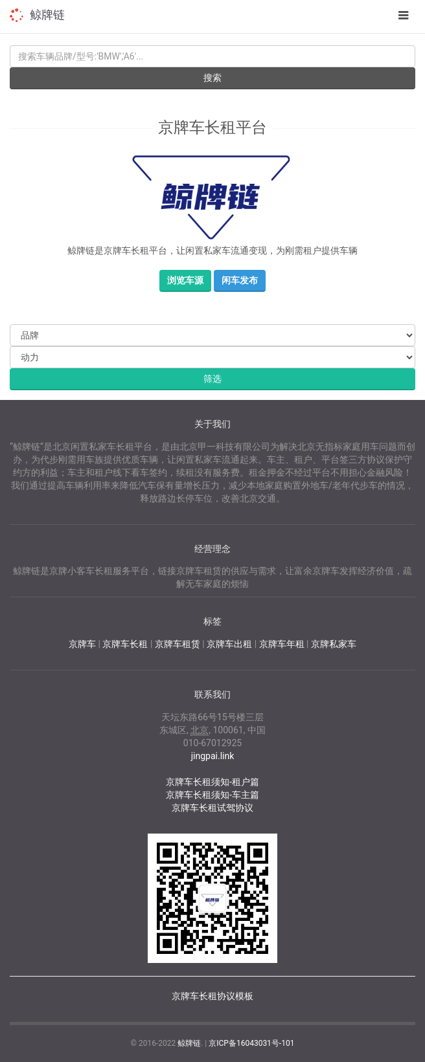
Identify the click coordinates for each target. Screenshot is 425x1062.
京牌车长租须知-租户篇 (212, 782)
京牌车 (82, 644)
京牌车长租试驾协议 (212, 807)
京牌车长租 (125, 644)
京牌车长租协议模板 (212, 996)
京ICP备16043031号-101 (251, 1043)
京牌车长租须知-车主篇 (212, 795)
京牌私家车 (333, 644)
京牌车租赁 (177, 644)
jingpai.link (213, 756)
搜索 (212, 77)
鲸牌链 (47, 14)
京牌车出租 (229, 644)
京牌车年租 (281, 644)
